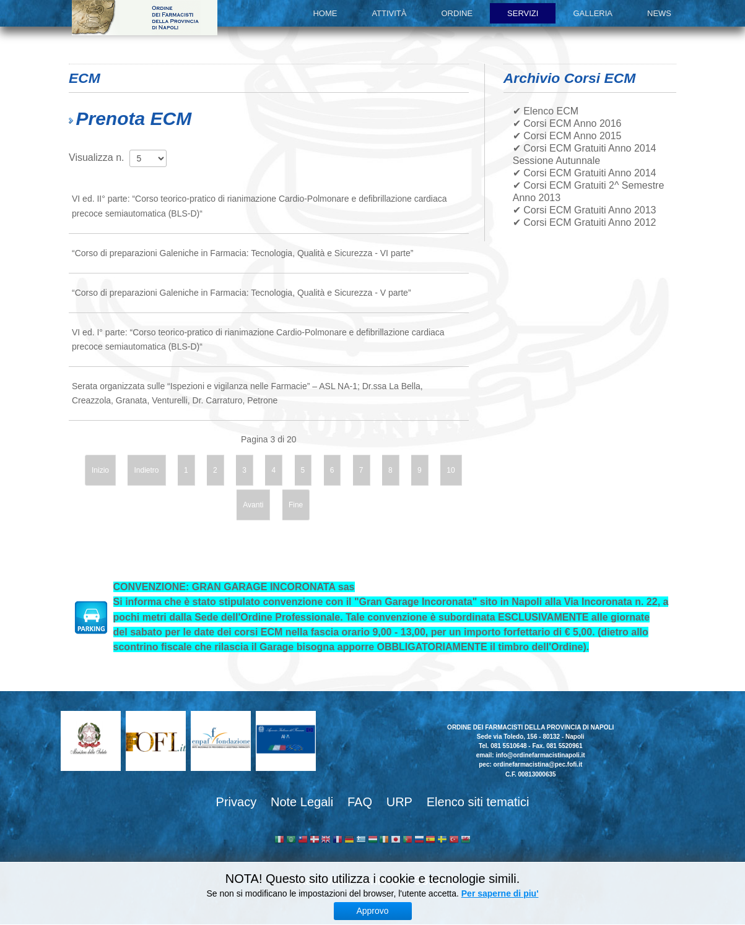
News (659, 13)
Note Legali (302, 802)
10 (451, 470)
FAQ (359, 802)
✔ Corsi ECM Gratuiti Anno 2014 (584, 173)
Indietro (146, 470)
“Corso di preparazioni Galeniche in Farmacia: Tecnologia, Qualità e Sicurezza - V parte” (241, 293)
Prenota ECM (133, 118)
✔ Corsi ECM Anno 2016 (567, 123)
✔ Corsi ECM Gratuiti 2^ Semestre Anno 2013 (588, 191)
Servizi (522, 13)
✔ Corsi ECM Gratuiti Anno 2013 (584, 210)
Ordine (457, 13)
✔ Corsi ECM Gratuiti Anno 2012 (584, 222)
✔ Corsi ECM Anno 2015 (567, 136)
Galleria (592, 13)
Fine (296, 505)
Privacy (236, 802)
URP (399, 802)
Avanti (253, 505)
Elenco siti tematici (478, 802)
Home (325, 13)
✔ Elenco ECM (545, 111)
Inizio (100, 470)
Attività (389, 13)
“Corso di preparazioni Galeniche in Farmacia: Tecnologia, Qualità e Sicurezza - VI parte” (242, 253)
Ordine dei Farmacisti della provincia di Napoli (144, 17)
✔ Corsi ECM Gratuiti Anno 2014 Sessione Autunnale (584, 154)
